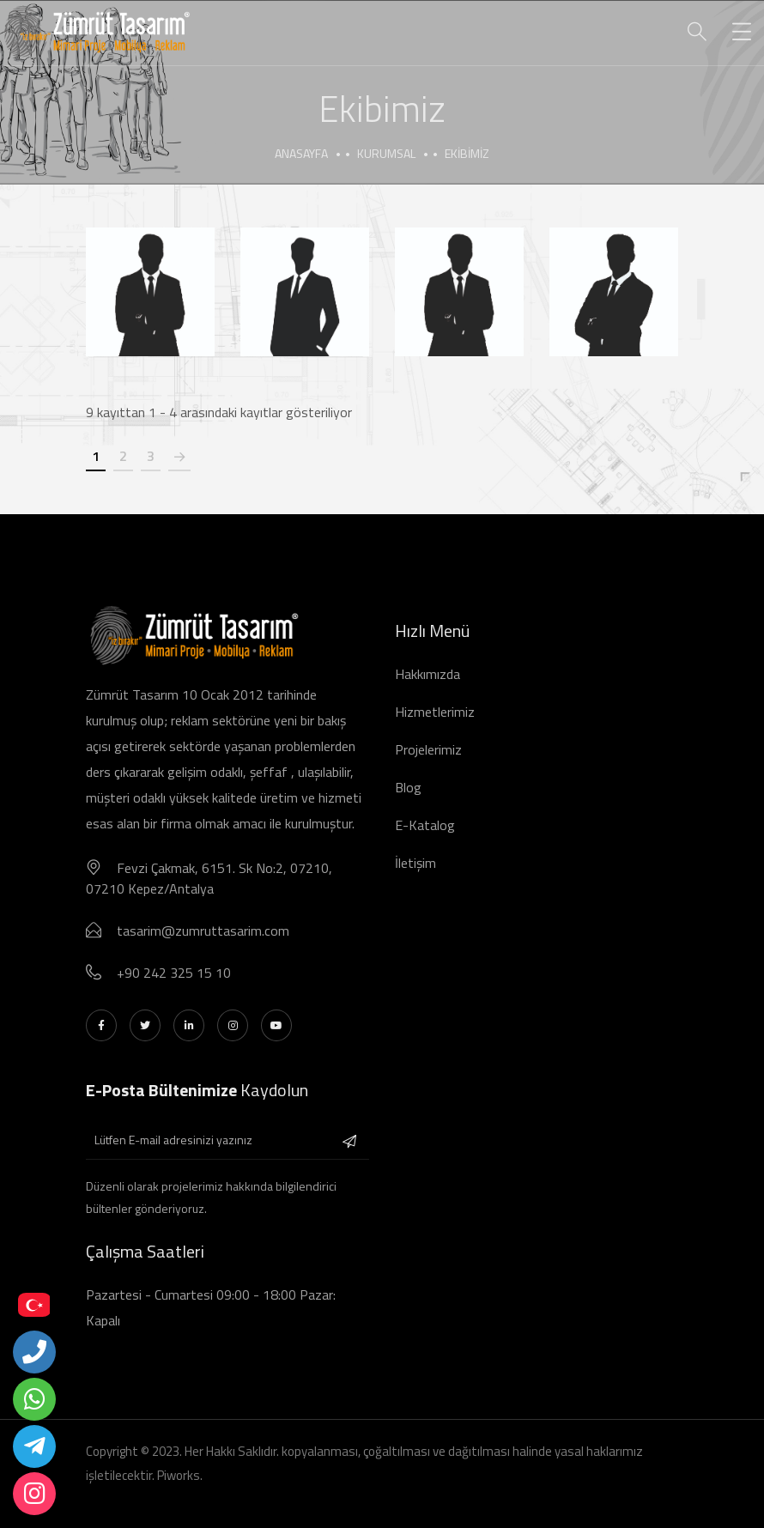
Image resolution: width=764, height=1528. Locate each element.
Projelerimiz (428, 749)
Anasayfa (301, 153)
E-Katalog (425, 825)
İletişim (415, 862)
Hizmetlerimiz (435, 711)
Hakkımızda (427, 674)
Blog (408, 787)
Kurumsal (386, 153)
